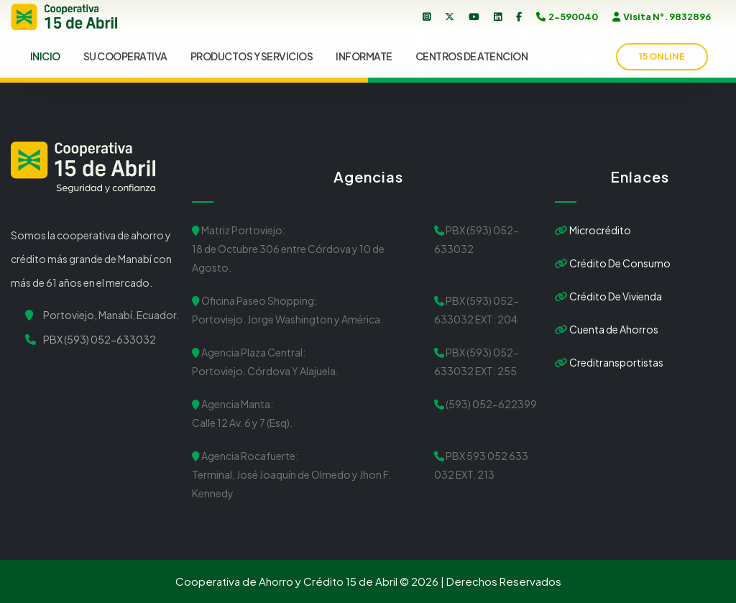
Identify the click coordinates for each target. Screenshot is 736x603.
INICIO (45, 56)
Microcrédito (593, 230)
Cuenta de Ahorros (606, 329)
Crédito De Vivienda (608, 296)
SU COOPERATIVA (125, 56)
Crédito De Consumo (613, 263)
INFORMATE (364, 56)
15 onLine (662, 56)
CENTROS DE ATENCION (471, 56)
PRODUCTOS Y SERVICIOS (251, 56)
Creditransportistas (609, 362)
